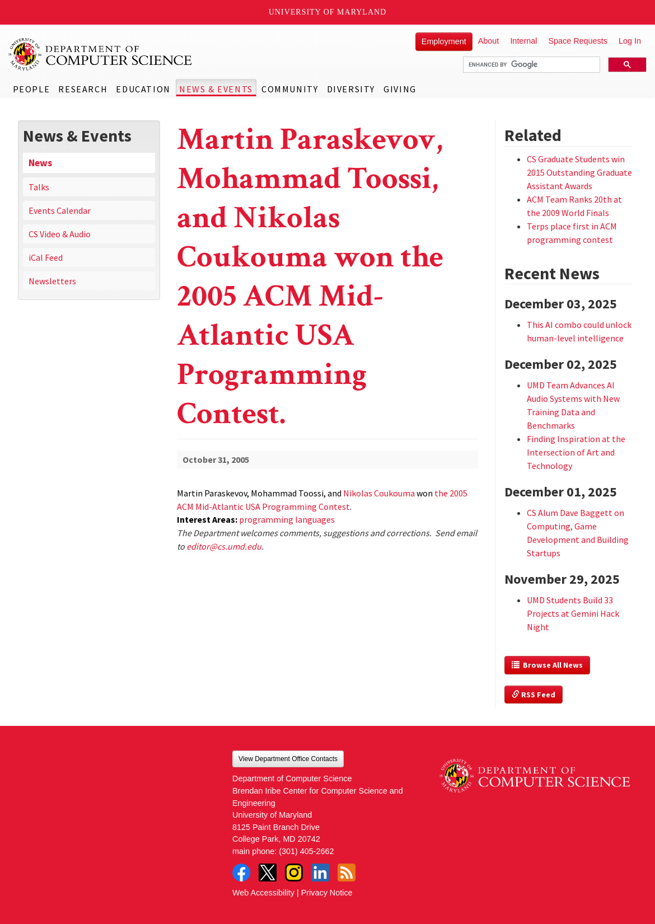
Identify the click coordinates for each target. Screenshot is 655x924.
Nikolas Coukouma (379, 493)
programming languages (287, 519)
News (40, 163)
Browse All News (547, 665)
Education (143, 89)
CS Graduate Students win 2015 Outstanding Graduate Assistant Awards (579, 172)
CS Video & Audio (60, 234)
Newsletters (52, 281)
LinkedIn (320, 872)
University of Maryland (328, 12)
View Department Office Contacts (288, 759)
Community (289, 89)
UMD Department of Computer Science (100, 54)
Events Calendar (60, 210)
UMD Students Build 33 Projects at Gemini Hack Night (573, 613)
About (488, 40)
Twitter (268, 872)
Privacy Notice (327, 892)
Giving (400, 89)
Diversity (351, 89)
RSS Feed (533, 695)
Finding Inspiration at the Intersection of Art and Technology (576, 452)
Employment (444, 41)
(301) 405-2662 (306, 851)
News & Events (216, 89)
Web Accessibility (263, 892)
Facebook (241, 872)
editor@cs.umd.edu (223, 546)
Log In (630, 40)
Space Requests (577, 40)
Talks (39, 187)
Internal (523, 40)
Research (82, 89)
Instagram (294, 872)
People (31, 89)
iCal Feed (46, 257)
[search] (530, 65)
